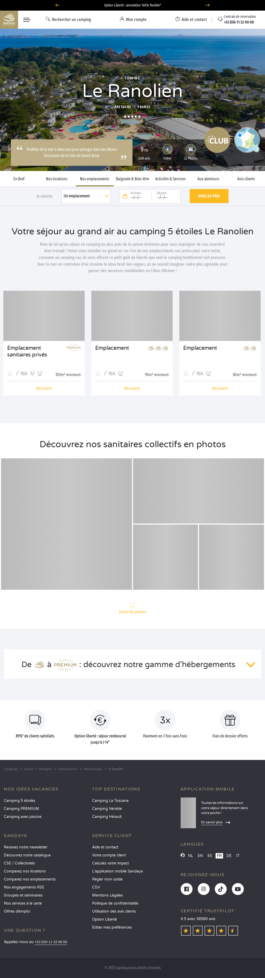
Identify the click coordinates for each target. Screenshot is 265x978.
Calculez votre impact (110, 863)
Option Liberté (104, 919)
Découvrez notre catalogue (27, 855)
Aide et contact (105, 847)
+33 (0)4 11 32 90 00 (51, 942)
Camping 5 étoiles (19, 800)
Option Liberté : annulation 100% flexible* (132, 5)
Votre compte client (109, 855)
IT (238, 856)
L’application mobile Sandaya (117, 871)
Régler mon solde (107, 879)
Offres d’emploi (17, 911)
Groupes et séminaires (23, 895)
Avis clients (246, 179)
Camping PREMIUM (21, 809)
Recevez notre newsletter (25, 847)
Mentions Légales (107, 895)
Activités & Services (170, 179)
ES (210, 856)
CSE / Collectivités (19, 863)
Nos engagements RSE (24, 887)
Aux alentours (208, 179)
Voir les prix (209, 195)
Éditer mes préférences (112, 927)
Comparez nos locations (25, 871)
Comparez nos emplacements (30, 879)
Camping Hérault (107, 817)
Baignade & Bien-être (132, 179)
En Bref (19, 179)
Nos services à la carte (23, 903)
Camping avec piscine (22, 817)
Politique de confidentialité (115, 903)
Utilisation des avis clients (114, 911)
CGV (96, 887)
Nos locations (56, 179)
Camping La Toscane (110, 800)
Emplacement (112, 348)
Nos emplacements (94, 179)
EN (200, 856)
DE (229, 856)
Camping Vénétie (107, 809)
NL (190, 856)
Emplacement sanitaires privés (27, 351)
